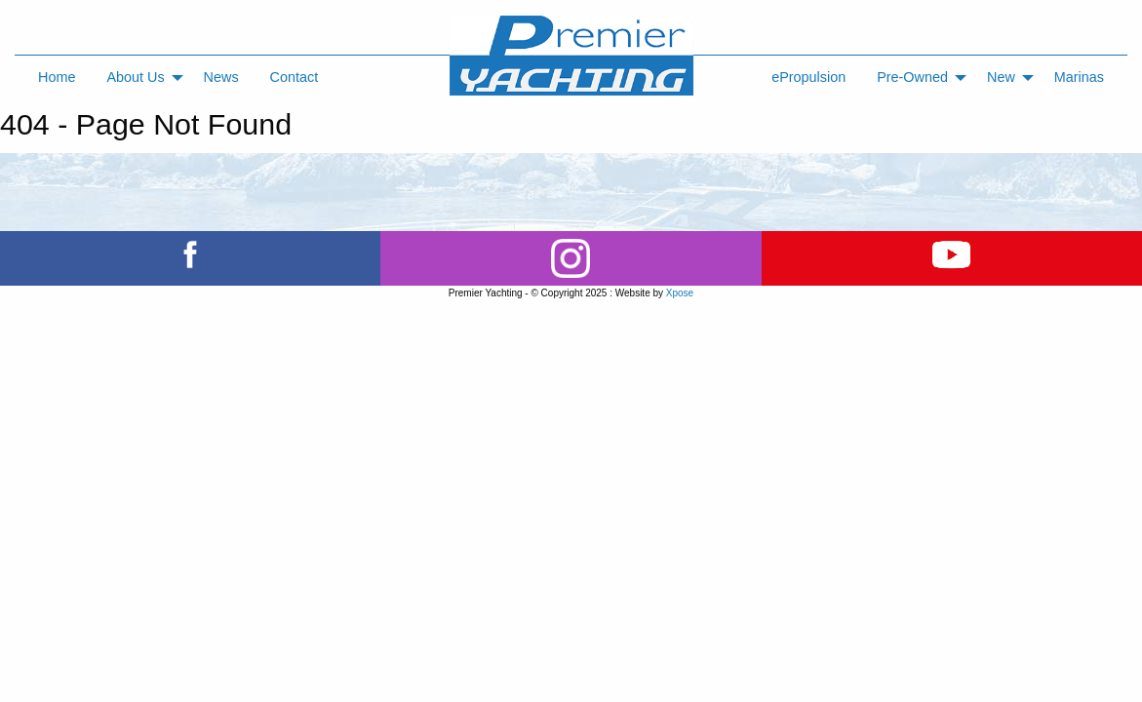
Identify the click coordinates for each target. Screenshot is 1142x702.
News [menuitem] (221, 77)
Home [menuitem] (56, 77)
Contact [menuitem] (294, 77)
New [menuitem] (1001, 77)
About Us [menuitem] (135, 77)
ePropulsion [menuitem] (808, 77)
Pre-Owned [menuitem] (912, 77)
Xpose (679, 293)
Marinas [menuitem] (1079, 77)
